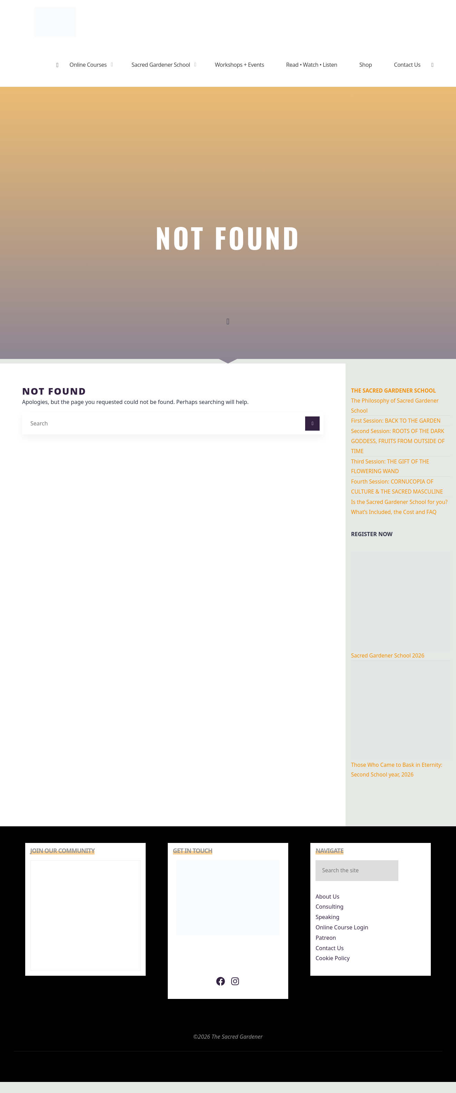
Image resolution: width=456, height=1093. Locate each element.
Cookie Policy (333, 969)
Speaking (327, 928)
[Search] (312, 423)
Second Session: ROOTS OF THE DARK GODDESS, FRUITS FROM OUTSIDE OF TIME (399, 441)
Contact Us (329, 959)
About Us (327, 908)
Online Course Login (342, 939)
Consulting (329, 918)
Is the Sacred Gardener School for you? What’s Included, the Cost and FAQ (396, 512)
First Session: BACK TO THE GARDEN (397, 420)
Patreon (326, 949)
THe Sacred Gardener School (395, 390)
